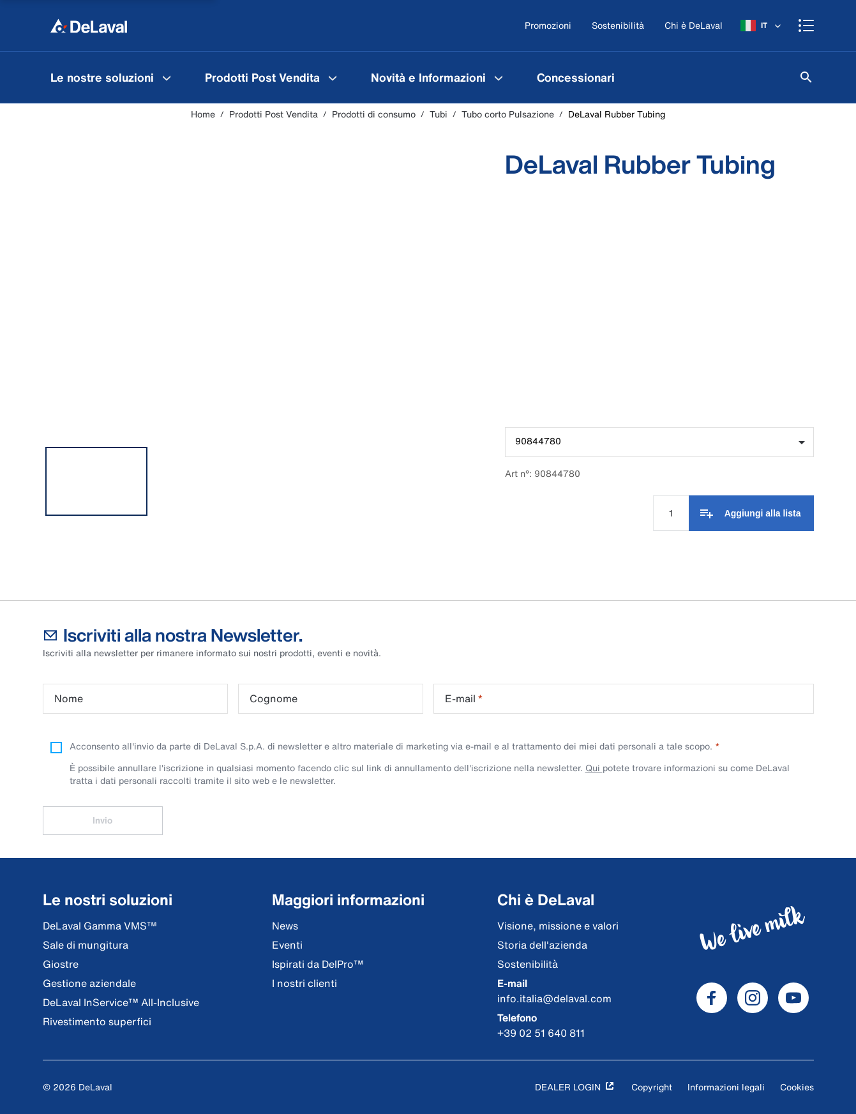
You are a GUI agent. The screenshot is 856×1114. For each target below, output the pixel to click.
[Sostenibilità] (618, 25)
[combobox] (659, 442)
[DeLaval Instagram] (752, 997)
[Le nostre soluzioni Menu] (166, 77)
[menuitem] (112, 77)
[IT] (762, 25)
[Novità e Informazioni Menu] (498, 77)
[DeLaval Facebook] (711, 997)
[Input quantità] (670, 513)
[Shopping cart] (806, 25)
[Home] (88, 25)
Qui (594, 767)
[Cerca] (806, 77)
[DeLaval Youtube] (793, 997)
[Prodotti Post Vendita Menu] (332, 77)
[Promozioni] (548, 25)
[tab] (96, 481)
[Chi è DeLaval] (693, 25)
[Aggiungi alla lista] (751, 513)
